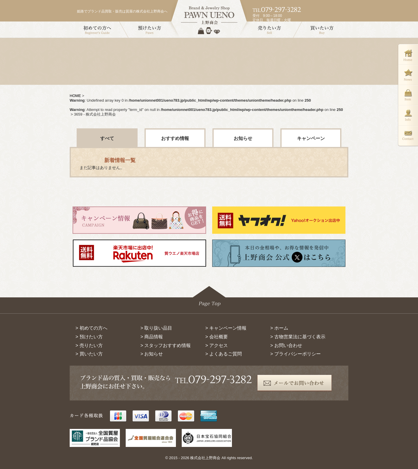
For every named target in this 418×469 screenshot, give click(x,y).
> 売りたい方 (89, 345)
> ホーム (279, 328)
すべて (107, 138)
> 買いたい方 (89, 353)
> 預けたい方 (89, 336)
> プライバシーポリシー (295, 353)
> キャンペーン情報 (225, 328)
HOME (75, 96)
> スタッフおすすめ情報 (165, 345)
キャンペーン (311, 138)
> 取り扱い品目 (156, 328)
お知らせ (243, 138)
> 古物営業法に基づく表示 (297, 336)
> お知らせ (151, 353)
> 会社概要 (216, 336)
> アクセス (216, 345)
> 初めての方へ (91, 328)
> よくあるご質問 (223, 353)
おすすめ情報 (175, 138)
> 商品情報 (151, 336)
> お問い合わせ (286, 345)
